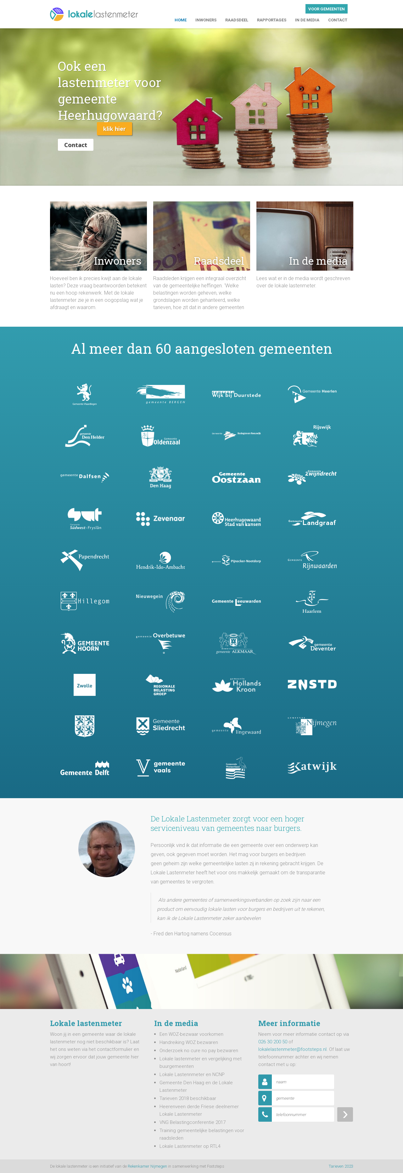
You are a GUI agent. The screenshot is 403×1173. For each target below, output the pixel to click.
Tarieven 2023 (341, 1166)
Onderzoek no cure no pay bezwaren (199, 1050)
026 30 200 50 (272, 1042)
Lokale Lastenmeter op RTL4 (190, 1146)
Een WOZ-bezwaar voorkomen (191, 1034)
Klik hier (114, 129)
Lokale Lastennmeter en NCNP (192, 1074)
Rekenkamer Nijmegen (147, 1166)
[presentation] (306, 1136)
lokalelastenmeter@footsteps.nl (292, 1049)
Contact (75, 145)
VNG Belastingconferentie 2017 (193, 1122)
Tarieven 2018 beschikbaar (188, 1098)
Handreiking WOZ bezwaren (189, 1042)
